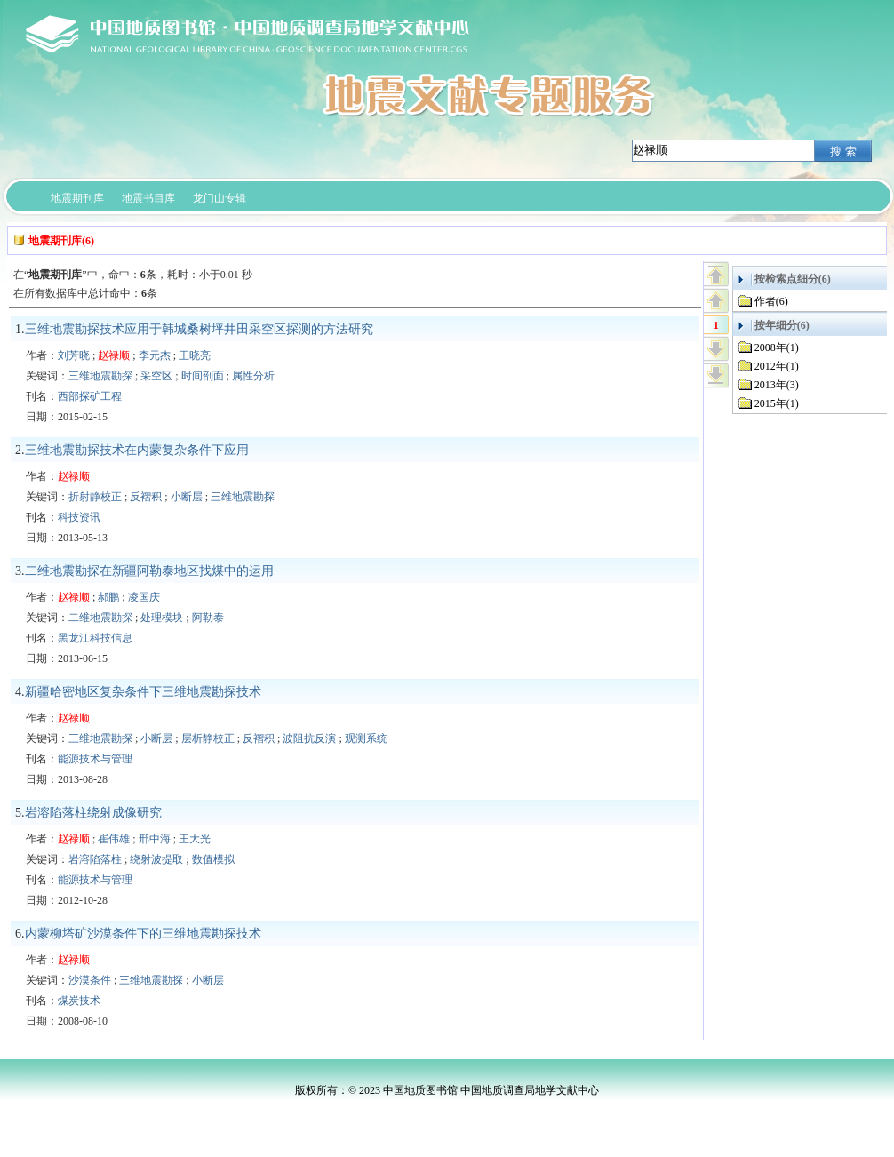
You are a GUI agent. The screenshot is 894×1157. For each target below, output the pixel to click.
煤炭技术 (79, 1000)
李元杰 (155, 355)
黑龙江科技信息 (95, 638)
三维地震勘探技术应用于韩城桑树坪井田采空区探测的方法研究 (199, 329)
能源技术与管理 (95, 759)
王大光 (195, 839)
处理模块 (161, 617)
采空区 (156, 376)
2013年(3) (776, 385)
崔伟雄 (114, 839)
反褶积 (146, 497)
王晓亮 (195, 355)
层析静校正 (208, 738)
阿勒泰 (208, 617)
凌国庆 (144, 597)
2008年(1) (776, 347)
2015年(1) (776, 403)
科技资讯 (79, 517)
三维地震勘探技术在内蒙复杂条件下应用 (137, 450)
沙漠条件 (89, 980)
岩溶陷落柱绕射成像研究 (93, 812)
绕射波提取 (156, 859)
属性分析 (253, 376)
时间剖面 (202, 376)
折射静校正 (95, 497)
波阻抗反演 (309, 738)
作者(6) (771, 301)
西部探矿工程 (90, 396)
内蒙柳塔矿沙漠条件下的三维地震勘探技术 (143, 933)
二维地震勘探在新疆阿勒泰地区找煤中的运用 (149, 571)
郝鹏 (108, 597)
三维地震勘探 (100, 376)
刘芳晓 (74, 355)
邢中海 (155, 839)
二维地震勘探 (100, 617)
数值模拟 (213, 859)
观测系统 (366, 738)
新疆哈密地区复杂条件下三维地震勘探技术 (143, 691)
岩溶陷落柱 (95, 859)
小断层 (187, 497)
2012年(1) (776, 366)
